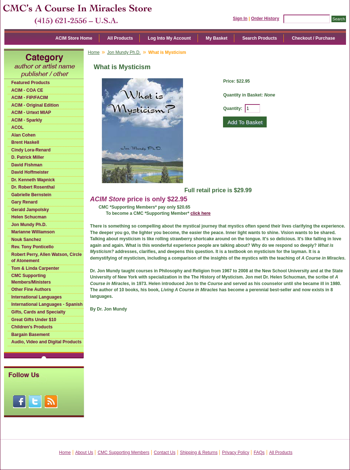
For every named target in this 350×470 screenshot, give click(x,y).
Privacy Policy (235, 452)
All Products (120, 38)
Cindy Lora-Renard (31, 150)
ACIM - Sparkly (26, 120)
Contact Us (164, 452)
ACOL (17, 127)
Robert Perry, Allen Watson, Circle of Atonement (46, 258)
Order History (265, 18)
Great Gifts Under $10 (33, 319)
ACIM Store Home (73, 38)
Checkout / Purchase (313, 38)
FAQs (259, 452)
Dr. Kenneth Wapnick (33, 179)
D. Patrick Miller (27, 157)
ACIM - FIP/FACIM (29, 97)
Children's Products (32, 326)
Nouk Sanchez (26, 239)
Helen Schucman (29, 217)
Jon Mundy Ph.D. (29, 224)
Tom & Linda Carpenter (35, 268)
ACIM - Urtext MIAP (31, 112)
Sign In (240, 18)
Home (94, 52)
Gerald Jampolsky (30, 209)
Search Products (259, 38)
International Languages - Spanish (47, 304)
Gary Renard (24, 202)
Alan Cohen (23, 135)
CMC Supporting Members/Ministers (31, 279)
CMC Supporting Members (123, 452)
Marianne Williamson (33, 231)
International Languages (36, 297)
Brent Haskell (25, 142)
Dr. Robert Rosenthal (33, 187)
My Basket (216, 38)
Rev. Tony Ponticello (32, 246)
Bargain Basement (30, 334)
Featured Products (30, 82)
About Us (84, 452)
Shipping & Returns (199, 452)
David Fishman (26, 164)
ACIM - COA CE (27, 90)
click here (200, 213)
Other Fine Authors (31, 289)
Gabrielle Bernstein (31, 194)
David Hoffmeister (30, 172)
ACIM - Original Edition (35, 105)
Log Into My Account (169, 38)
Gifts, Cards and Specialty (38, 312)
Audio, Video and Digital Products (46, 341)
